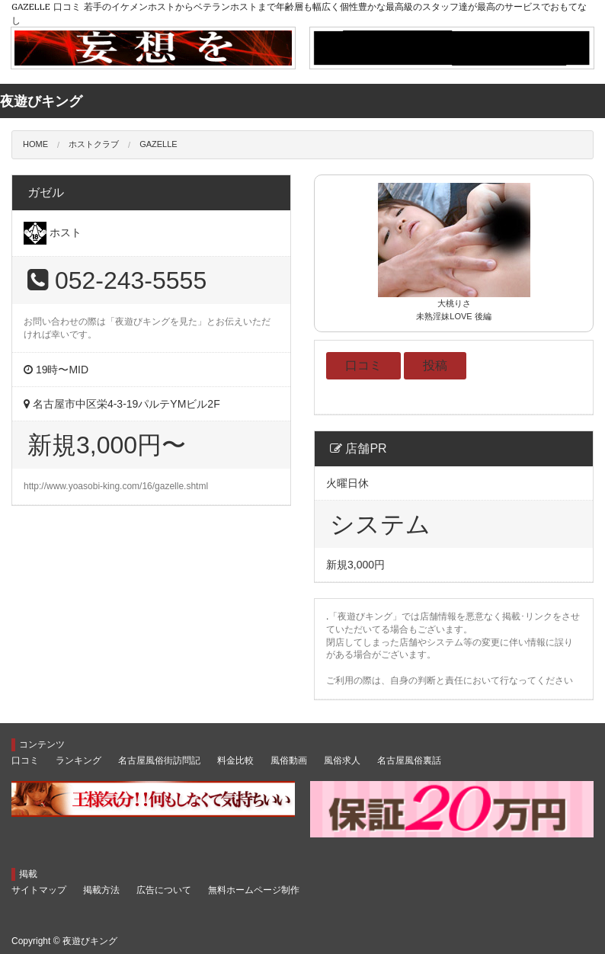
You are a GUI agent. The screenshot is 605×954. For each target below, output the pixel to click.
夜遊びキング (89, 941)
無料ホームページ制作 (253, 890)
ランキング (78, 760)
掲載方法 (101, 890)
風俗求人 (342, 760)
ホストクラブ (94, 144)
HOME (35, 144)
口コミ (363, 365)
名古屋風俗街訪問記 (159, 760)
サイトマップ (38, 890)
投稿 (435, 365)
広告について (163, 890)
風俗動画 (288, 760)
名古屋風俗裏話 (409, 760)
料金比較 (235, 760)
